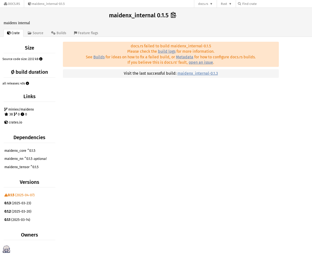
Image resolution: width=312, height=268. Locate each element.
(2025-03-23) (17, 203)
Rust (224, 4)
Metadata (184, 57)
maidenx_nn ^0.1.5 (25, 159)
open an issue (201, 62)
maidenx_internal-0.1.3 (197, 73)
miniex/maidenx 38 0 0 (19, 111)
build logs (167, 51)
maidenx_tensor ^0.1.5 (21, 167)
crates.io (13, 122)
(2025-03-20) (17, 211)
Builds (99, 57)
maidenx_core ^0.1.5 (19, 151)
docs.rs (203, 4)
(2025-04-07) (19, 195)
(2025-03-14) (17, 220)
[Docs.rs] (12, 4)
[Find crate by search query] (262, 4)
